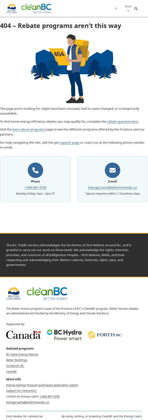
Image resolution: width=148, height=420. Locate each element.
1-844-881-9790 (35, 187)
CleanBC (11, 371)
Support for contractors (21, 390)
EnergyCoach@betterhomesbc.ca (112, 187)
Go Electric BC (15, 366)
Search (128, 8)
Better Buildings (16, 360)
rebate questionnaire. (123, 121)
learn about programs (29, 129)
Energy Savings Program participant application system (42, 385)
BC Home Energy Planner (22, 354)
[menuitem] (115, 8)
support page (69, 142)
